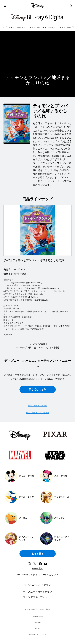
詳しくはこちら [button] (37, 389)
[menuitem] (5, 5)
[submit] (71, 6)
